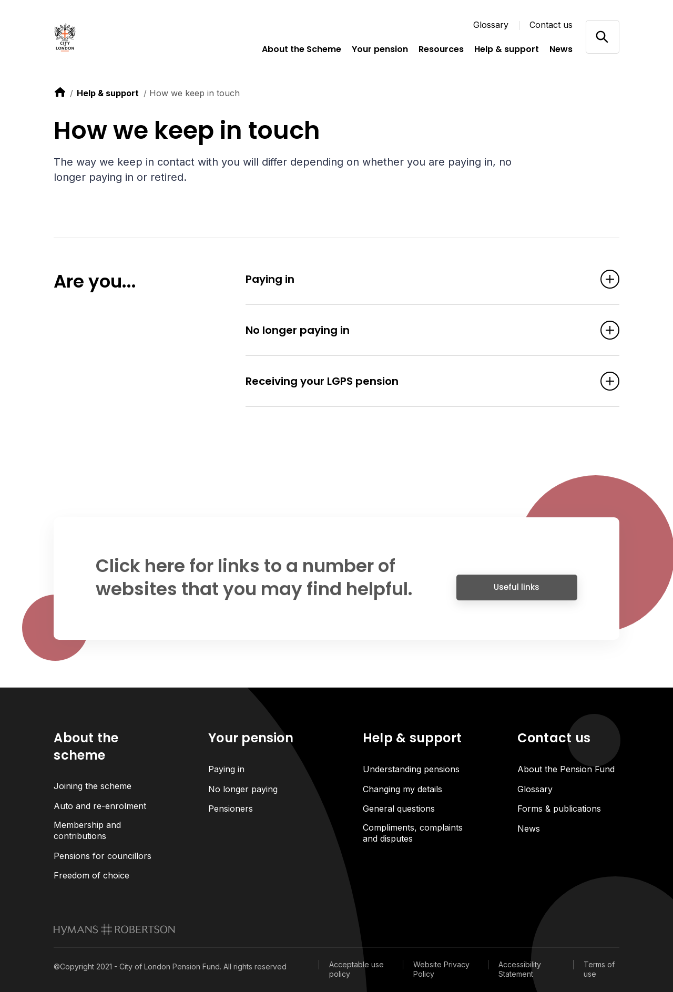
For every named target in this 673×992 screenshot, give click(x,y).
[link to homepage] (114, 929)
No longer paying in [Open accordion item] (416, 330)
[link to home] (60, 92)
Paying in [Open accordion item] (416, 279)
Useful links (516, 591)
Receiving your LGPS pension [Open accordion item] (416, 381)
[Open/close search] (602, 36)
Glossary (490, 24)
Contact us (551, 24)
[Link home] (106, 37)
